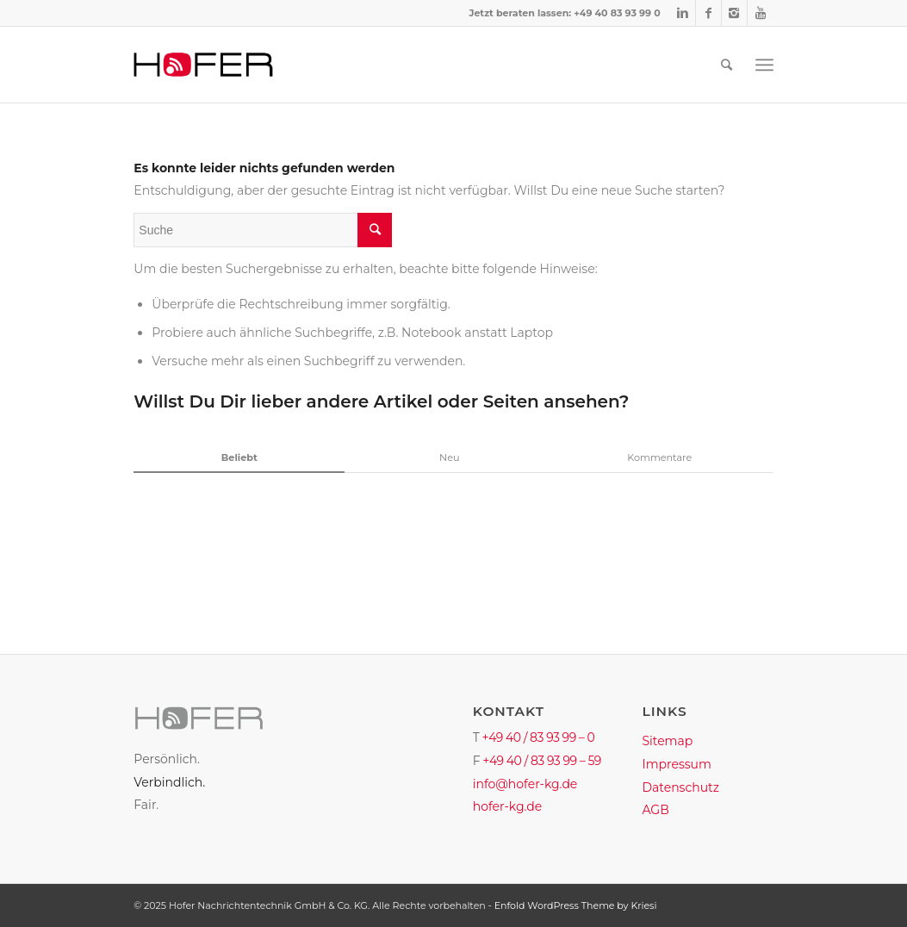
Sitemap (667, 741)
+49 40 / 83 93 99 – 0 (537, 737)
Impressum (676, 764)
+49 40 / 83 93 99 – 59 (541, 760)
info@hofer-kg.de (525, 784)
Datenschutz (680, 787)
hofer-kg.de (508, 806)
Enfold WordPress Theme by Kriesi (575, 905)
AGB (655, 810)
